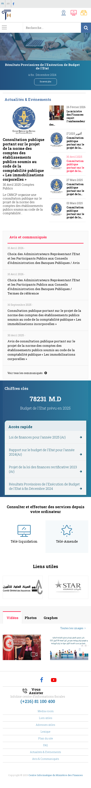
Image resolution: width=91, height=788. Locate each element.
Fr (2, 3)
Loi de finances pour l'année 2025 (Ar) (37, 437)
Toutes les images (71, 628)
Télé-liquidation (24, 541)
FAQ (45, 745)
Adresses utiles (45, 725)
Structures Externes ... (65, 13)
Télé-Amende (67, 541)
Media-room (46, 711)
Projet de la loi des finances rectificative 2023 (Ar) (43, 469)
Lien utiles (45, 718)
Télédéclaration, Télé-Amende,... (75, 13)
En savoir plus (45, 81)
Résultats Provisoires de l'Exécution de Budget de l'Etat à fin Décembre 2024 (44, 486)
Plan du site (45, 738)
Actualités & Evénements (45, 752)
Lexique (45, 731)
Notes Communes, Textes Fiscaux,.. (85, 13)
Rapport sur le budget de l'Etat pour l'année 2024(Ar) (42, 452)
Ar (8, 3)
